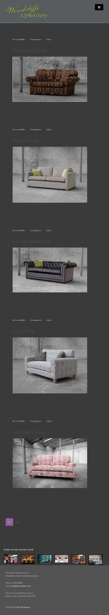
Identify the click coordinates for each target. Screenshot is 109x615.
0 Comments (35, 39)
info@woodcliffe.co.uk (21, 586)
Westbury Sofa (28, 432)
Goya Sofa (23, 331)
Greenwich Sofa (30, 50)
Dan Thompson (23, 607)
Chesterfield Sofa (31, 241)
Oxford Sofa (26, 140)
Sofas (48, 39)
